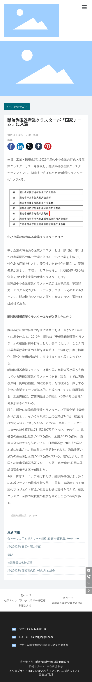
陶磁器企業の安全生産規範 (67, 603)
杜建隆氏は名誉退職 (19, 562)
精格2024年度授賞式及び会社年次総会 (31, 570)
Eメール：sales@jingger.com (36, 637)
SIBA (10, 554)
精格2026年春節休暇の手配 (24, 546)
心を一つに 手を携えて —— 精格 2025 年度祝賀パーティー (43, 538)
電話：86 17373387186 (33, 628)
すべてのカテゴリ (16, 106)
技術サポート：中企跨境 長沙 (46, 666)
